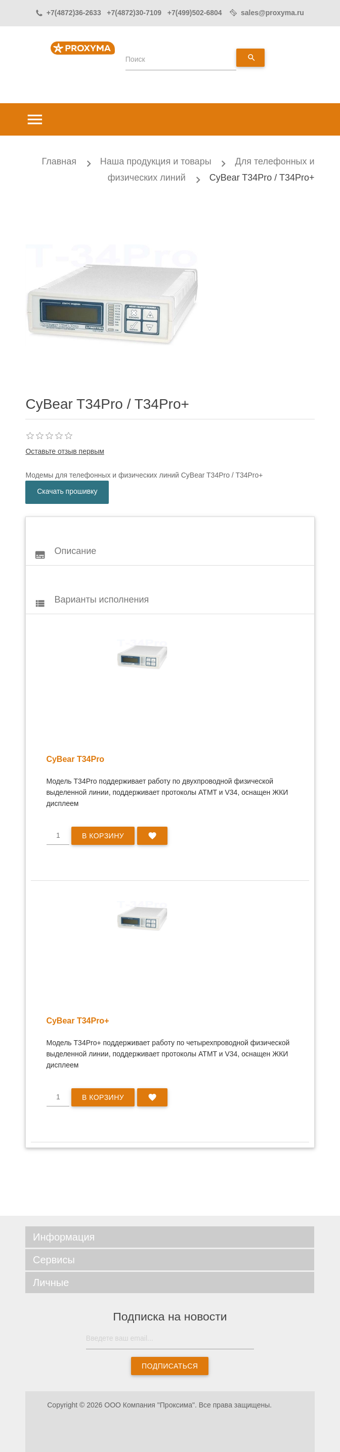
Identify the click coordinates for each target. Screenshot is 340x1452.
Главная (58, 161)
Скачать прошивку (67, 491)
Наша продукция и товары (155, 161)
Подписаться (170, 1366)
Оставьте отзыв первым (64, 451)
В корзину (103, 836)
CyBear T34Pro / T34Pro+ (262, 178)
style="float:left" (142, 654)
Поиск (135, 59)
